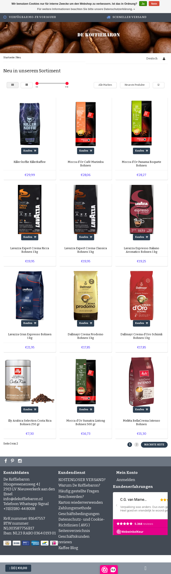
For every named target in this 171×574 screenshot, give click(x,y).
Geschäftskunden (74, 536)
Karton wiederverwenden (80, 502)
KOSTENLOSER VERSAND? (82, 479)
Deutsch (151, 58)
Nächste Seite (154, 444)
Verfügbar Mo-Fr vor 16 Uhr (32, 17)
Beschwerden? (71, 496)
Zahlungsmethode (74, 508)
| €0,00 (18, 568)
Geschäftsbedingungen (79, 513)
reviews (65, 542)
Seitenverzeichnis (74, 530)
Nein (154, 3)
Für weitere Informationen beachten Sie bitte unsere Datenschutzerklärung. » (86, 9)
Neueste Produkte (135, 84)
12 (158, 84)
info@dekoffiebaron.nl (23, 499)
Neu (18, 57)
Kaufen (29, 150)
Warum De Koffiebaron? (79, 485)
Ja (143, 3)
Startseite (9, 57)
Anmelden (125, 479)
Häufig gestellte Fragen (78, 491)
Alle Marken (105, 84)
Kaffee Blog (68, 548)
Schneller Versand (129, 17)
